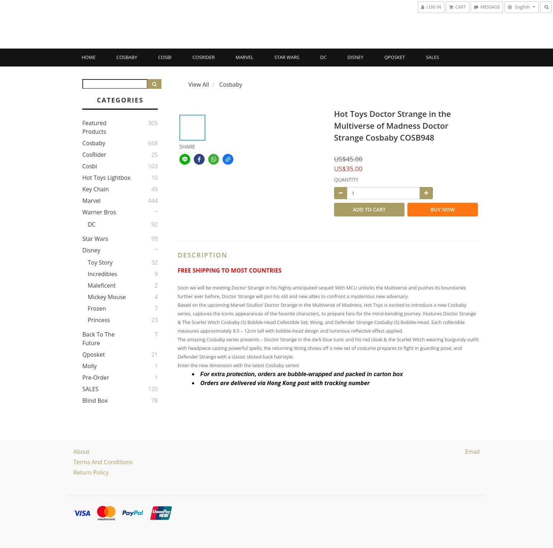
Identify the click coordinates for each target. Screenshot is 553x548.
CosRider (203, 57)
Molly (89, 366)
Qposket (394, 57)
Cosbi (165, 57)
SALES (432, 57)
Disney (355, 57)
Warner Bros (99, 212)
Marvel (244, 57)
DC (323, 57)
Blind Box (95, 401)
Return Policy (91, 472)
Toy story (100, 262)
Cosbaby (126, 57)
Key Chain (95, 189)
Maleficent (102, 285)
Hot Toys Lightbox (106, 178)
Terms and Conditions (103, 462)
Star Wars (286, 57)
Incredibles (102, 274)
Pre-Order (95, 378)
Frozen (97, 308)
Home (89, 57)
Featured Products (94, 127)
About (81, 452)
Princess (99, 320)
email (472, 452)
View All (198, 84)
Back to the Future (98, 338)
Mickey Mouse (107, 297)
